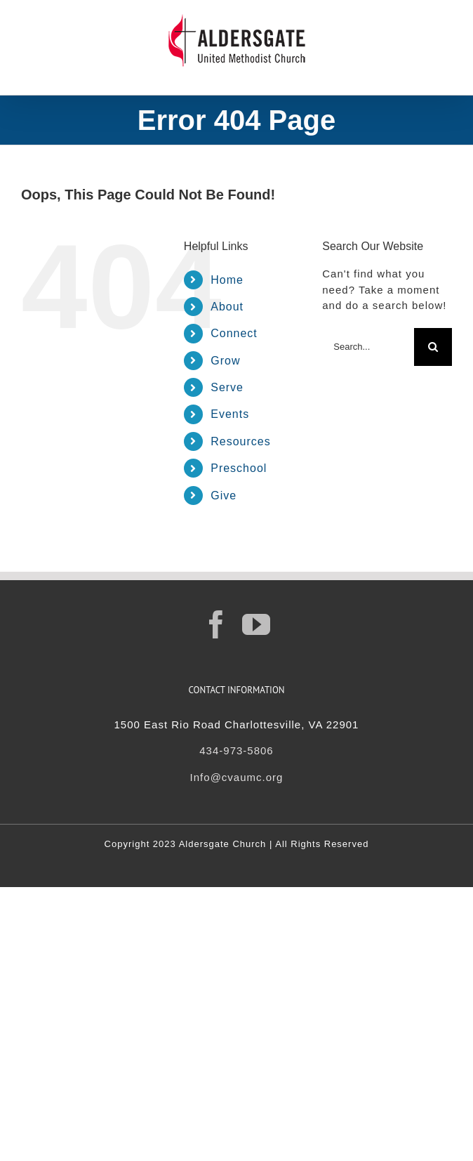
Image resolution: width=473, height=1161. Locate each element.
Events (230, 414)
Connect (234, 333)
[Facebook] (216, 624)
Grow (225, 361)
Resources (240, 441)
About (227, 307)
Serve (227, 387)
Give (223, 495)
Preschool (239, 468)
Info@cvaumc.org (237, 777)
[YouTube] (256, 624)
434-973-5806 (236, 750)
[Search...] (368, 347)
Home (227, 280)
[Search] (433, 347)
